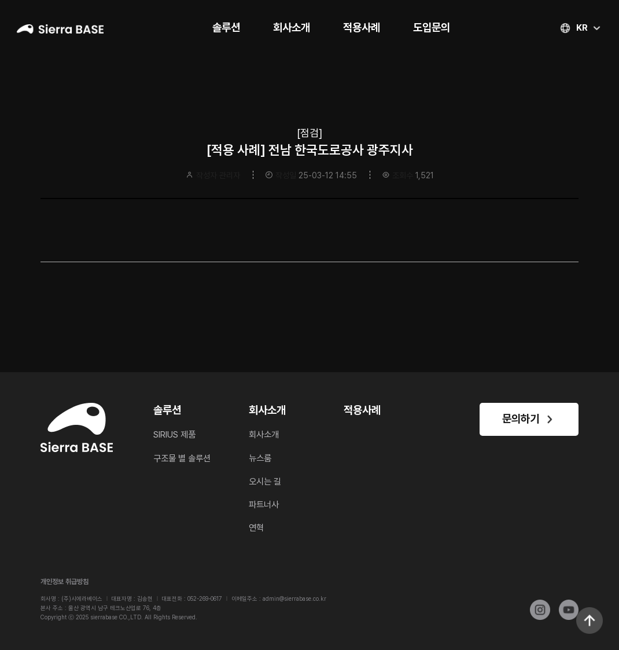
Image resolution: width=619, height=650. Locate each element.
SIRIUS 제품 (174, 434)
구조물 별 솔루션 (182, 458)
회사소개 (291, 27)
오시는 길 (265, 481)
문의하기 (529, 419)
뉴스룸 (260, 458)
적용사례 (361, 27)
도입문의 (431, 27)
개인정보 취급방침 (64, 582)
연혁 (256, 528)
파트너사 (264, 505)
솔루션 (226, 27)
